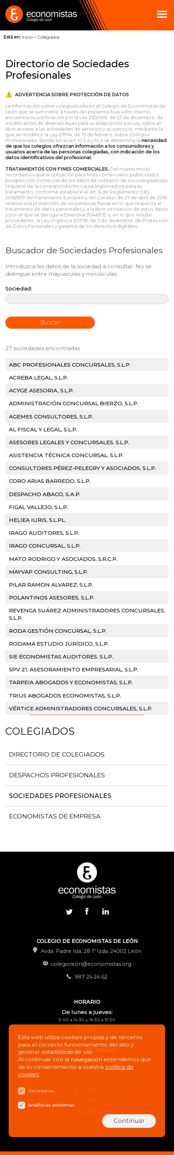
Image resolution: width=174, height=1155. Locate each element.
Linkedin (105, 913)
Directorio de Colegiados (57, 754)
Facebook (87, 911)
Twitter (69, 911)
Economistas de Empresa (55, 816)
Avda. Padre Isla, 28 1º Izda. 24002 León (91, 951)
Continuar (129, 1120)
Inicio (27, 37)
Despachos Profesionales (57, 775)
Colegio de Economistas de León (40, 15)
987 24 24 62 (90, 977)
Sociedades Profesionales (60, 795)
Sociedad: (18, 288)
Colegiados (48, 37)
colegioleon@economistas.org (91, 964)
